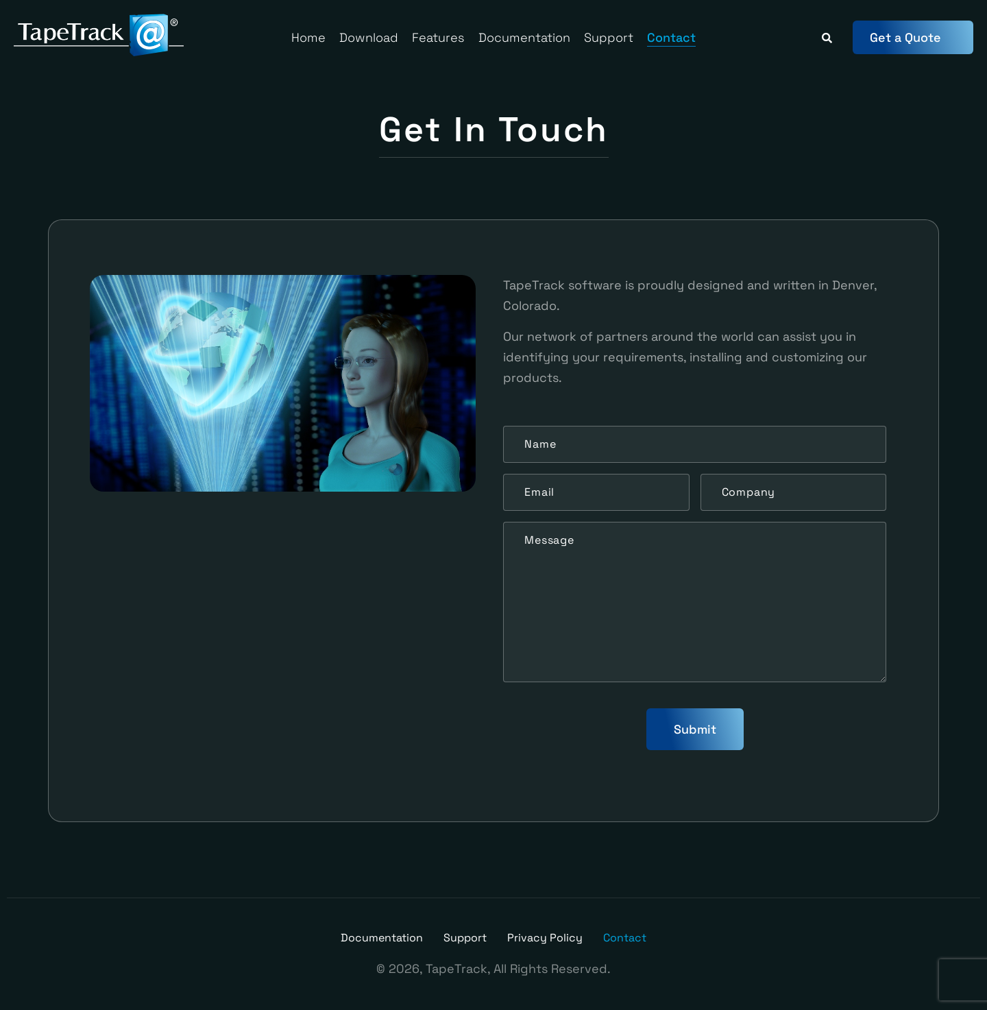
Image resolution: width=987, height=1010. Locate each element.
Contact (671, 37)
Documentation (524, 37)
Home (308, 37)
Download (368, 37)
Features (438, 37)
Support (608, 37)
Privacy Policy (545, 937)
